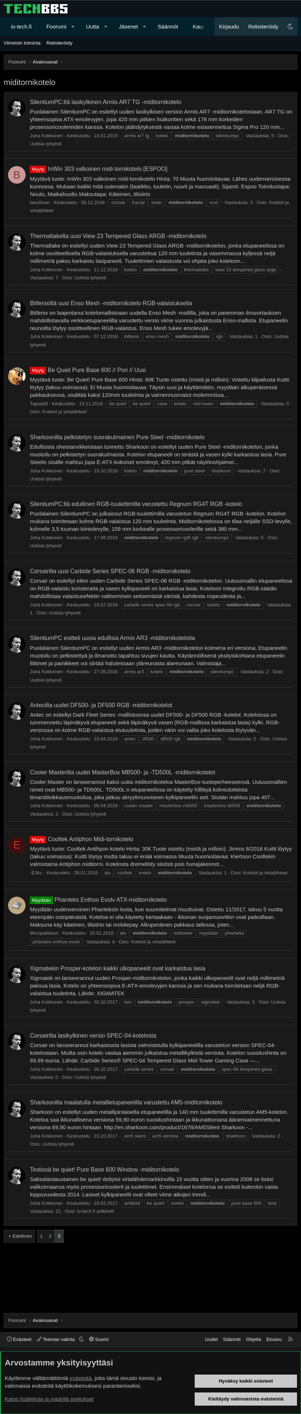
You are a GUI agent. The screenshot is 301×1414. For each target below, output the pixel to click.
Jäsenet (128, 26)
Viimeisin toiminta (22, 43)
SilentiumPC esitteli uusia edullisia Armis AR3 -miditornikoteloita (112, 638)
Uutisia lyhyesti (46, 143)
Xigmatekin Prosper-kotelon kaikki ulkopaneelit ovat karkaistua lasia (117, 968)
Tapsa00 (39, 403)
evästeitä (81, 1378)
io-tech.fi (21, 26)
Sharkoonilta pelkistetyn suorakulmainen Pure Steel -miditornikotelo (117, 437)
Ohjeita (253, 1339)
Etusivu (274, 1339)
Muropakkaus (44, 933)
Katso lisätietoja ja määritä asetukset (49, 1399)
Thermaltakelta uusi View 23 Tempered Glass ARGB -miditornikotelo (118, 236)
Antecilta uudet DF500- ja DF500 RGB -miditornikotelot (101, 705)
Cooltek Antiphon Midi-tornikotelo (81, 839)
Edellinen (22, 1236)
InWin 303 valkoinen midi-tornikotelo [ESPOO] (98, 169)
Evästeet (19, 1339)
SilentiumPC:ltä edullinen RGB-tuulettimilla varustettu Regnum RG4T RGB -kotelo (136, 504)
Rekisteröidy (59, 43)
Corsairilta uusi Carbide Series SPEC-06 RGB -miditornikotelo (110, 571)
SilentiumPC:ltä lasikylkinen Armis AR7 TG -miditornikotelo (105, 102)
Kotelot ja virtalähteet (64, 411)
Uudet (211, 1339)
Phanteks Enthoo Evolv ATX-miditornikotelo (98, 900)
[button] (73, 26)
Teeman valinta (56, 1339)
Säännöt (168, 26)
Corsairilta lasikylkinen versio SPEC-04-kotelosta (93, 1035)
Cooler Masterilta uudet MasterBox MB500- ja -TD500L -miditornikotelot (122, 772)
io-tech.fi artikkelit (95, 1211)
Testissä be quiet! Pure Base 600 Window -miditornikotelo (104, 1169)
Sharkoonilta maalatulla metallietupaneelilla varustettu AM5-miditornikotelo (126, 1102)
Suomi (98, 1339)
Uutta (92, 26)
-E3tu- (36, 872)
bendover (40, 202)
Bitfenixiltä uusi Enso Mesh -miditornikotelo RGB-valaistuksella (111, 303)
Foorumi (56, 26)
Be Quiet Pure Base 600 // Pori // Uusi (88, 370)
